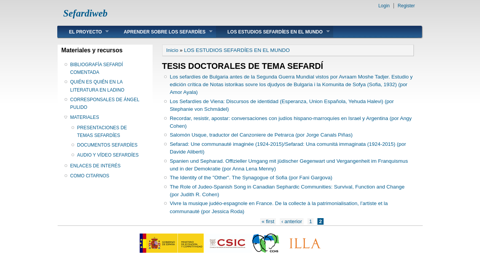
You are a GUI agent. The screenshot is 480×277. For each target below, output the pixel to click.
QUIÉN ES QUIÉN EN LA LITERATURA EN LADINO (97, 85)
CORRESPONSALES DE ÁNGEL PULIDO (105, 103)
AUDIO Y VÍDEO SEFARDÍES (108, 155)
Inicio (172, 50)
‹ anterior (291, 221)
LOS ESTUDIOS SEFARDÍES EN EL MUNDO (273, 32)
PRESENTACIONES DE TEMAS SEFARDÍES (102, 131)
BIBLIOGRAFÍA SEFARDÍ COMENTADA (96, 68)
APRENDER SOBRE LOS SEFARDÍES (162, 32)
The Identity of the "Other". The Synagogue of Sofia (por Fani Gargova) (251, 177)
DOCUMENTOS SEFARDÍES (107, 145)
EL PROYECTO (83, 32)
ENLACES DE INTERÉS (95, 166)
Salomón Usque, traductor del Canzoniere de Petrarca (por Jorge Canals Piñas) (261, 135)
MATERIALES (84, 117)
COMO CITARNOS (90, 176)
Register (406, 5)
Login (383, 5)
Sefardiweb (85, 13)
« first (268, 221)
